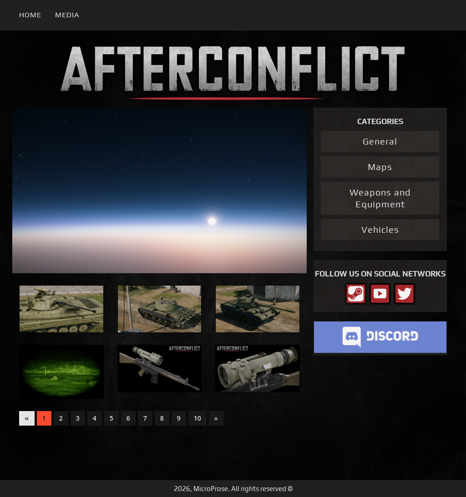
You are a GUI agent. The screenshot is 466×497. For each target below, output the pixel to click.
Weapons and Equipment (380, 198)
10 (197, 418)
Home (30, 14)
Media (67, 14)
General (380, 141)
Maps (380, 166)
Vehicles (380, 229)
